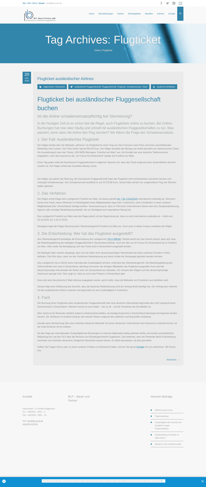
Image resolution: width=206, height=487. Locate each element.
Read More (173, 360)
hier (162, 481)
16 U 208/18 (114, 239)
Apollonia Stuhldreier (166, 87)
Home (98, 50)
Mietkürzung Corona (164, 410)
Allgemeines (48, 87)
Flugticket (121, 87)
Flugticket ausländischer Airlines (65, 78)
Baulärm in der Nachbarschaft (168, 444)
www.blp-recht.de (30, 424)
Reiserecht (60, 87)
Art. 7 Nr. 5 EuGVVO (127, 199)
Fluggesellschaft (109, 87)
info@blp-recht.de (54, 3)
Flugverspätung (162, 416)
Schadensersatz (134, 87)
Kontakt (140, 347)
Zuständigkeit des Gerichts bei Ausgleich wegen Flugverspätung (168, 425)
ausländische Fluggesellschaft (87, 87)
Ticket (144, 87)
